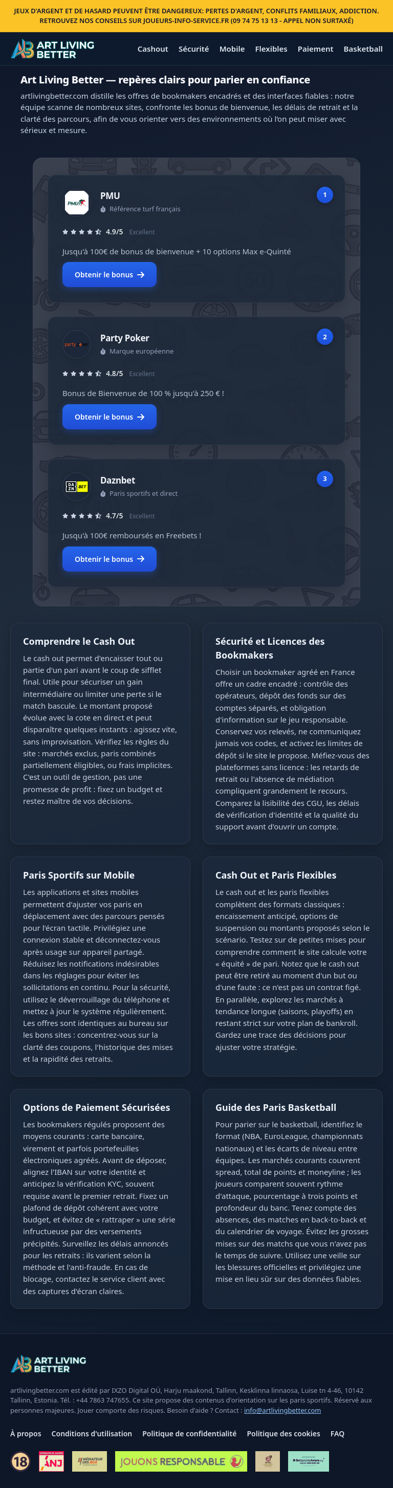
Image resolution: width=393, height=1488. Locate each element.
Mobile (232, 48)
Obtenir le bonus (109, 274)
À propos (25, 1433)
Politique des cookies (283, 1433)
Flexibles (271, 48)
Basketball (363, 48)
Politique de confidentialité (189, 1433)
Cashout (153, 48)
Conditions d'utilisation (92, 1433)
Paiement (316, 48)
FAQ (337, 1433)
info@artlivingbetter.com (282, 1410)
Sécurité (194, 48)
